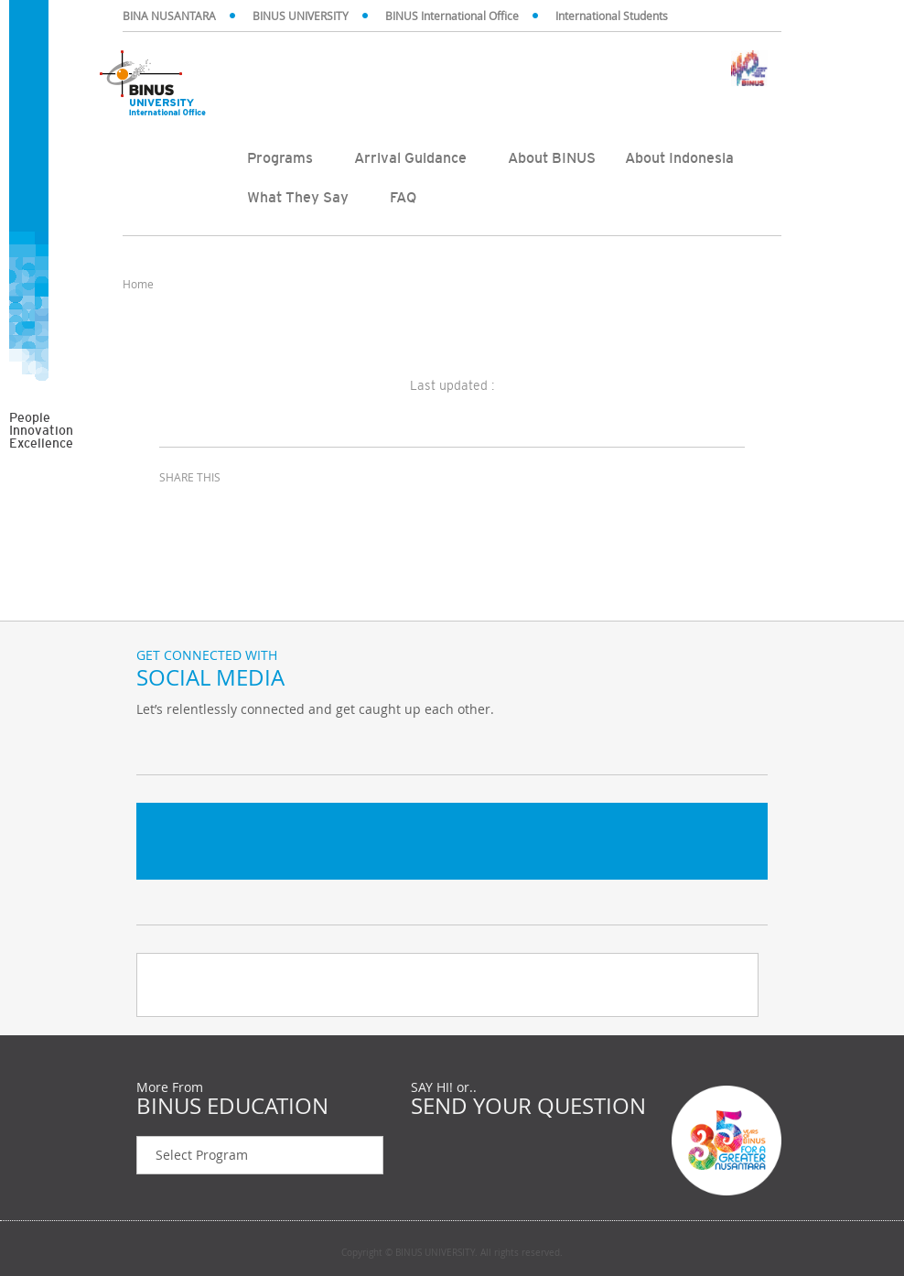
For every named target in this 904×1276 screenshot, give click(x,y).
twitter (223, 510)
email (269, 510)
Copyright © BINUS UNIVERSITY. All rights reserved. (452, 1253)
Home (138, 283)
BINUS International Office (452, 15)
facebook (177, 510)
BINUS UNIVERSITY (301, 15)
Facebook (200, 747)
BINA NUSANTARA (169, 15)
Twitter (154, 747)
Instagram (246, 747)
